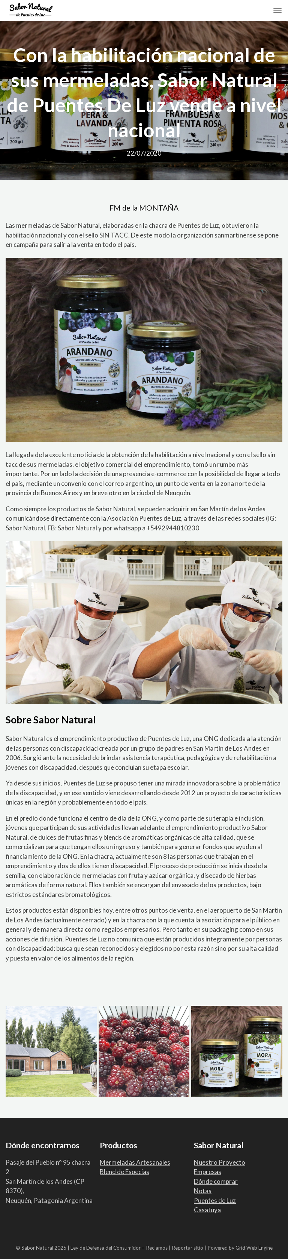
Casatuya (207, 1210)
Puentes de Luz (215, 1200)
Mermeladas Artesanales (135, 1162)
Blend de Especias (124, 1172)
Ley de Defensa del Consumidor (105, 1248)
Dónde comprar (216, 1181)
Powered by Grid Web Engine (240, 1248)
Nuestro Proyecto (219, 1162)
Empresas (207, 1172)
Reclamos (157, 1248)
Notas (203, 1191)
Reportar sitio (187, 1248)
